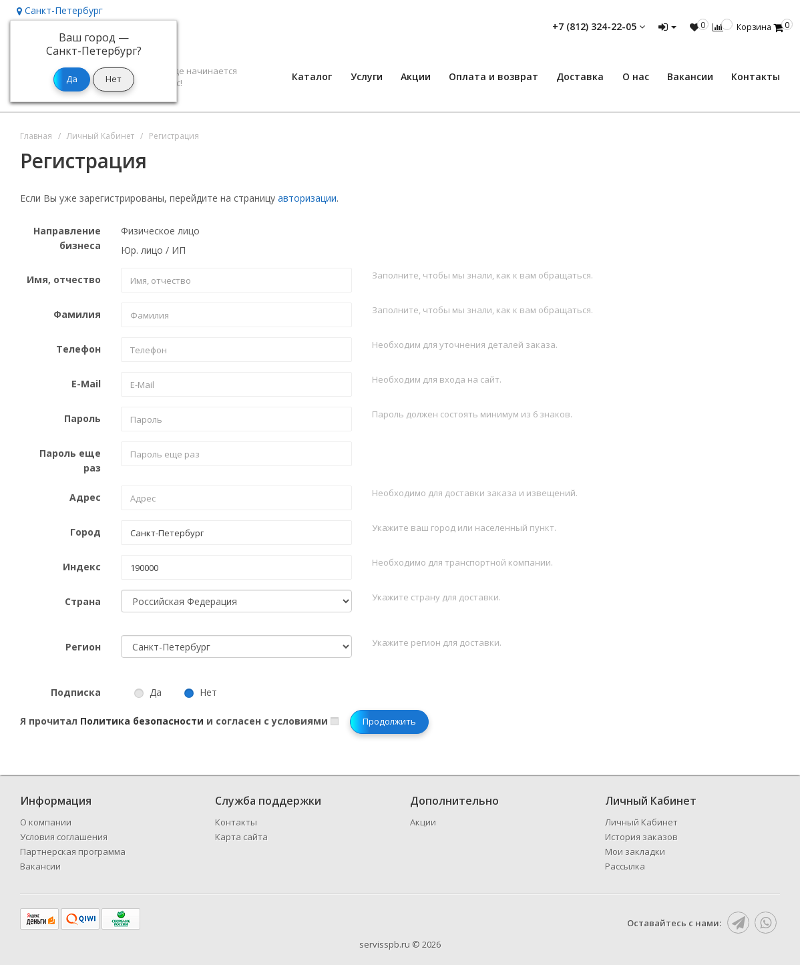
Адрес (85, 497)
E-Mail (86, 383)
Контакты (755, 76)
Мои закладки (635, 851)
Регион (83, 646)
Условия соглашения (64, 837)
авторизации (307, 198)
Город (85, 532)
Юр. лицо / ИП (153, 250)
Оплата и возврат (493, 76)
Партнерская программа (73, 851)
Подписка (76, 692)
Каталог (312, 76)
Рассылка (625, 866)
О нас (635, 76)
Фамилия (77, 314)
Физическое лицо (160, 230)
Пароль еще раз (70, 460)
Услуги (367, 76)
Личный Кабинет (641, 822)
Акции (416, 76)
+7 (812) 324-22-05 (598, 26)
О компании (45, 822)
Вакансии (690, 76)
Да (148, 692)
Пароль (82, 418)
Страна (83, 601)
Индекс (82, 566)
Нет (200, 692)
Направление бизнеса (67, 238)
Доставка (580, 76)
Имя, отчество (64, 279)
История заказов (641, 837)
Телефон (78, 349)
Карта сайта (241, 837)
